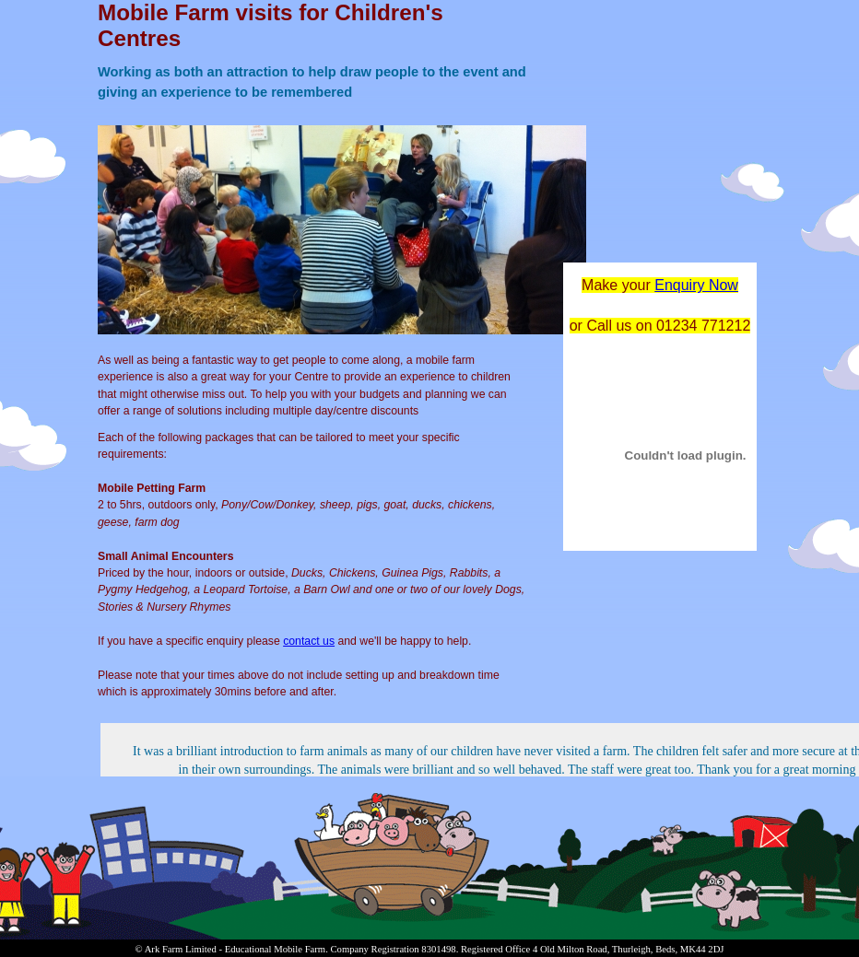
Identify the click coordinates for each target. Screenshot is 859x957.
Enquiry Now (696, 285)
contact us (309, 641)
